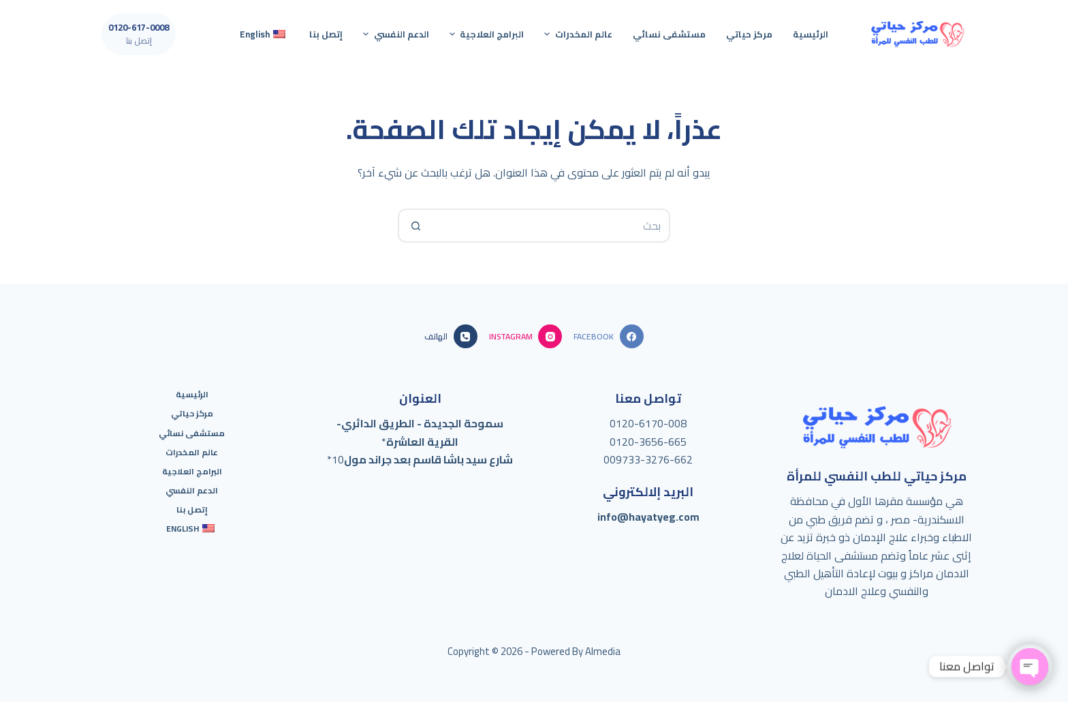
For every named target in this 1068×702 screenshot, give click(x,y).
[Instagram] (525, 336)
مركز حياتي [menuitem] (749, 34)
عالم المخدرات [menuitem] (576, 34)
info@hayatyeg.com (648, 516)
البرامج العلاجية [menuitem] (485, 34)
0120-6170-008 (648, 423)
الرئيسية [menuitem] (810, 34)
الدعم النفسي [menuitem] (394, 34)
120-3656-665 (651, 441)
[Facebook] (608, 336)
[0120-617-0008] (138, 34)
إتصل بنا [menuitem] (326, 34)
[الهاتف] (450, 336)
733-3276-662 (657, 459)
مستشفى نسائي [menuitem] (669, 34)
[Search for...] (551, 226)
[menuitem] (264, 34)
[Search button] (415, 226)
